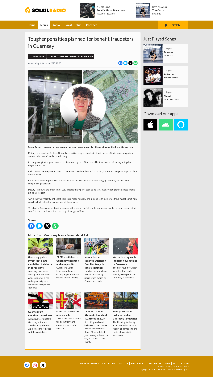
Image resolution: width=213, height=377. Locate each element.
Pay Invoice (109, 363)
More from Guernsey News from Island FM (72, 56)
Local (68, 25)
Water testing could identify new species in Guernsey (125, 252)
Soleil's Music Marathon (111, 10)
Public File (137, 363)
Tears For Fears (171, 99)
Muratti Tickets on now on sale (68, 304)
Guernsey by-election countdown (40, 304)
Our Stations (181, 363)
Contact (91, 25)
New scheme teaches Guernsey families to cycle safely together (96, 253)
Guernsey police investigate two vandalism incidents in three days (40, 253)
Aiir (187, 369)
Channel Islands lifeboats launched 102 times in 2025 (96, 306)
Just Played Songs (159, 38)
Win (78, 25)
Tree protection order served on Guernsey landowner (125, 306)
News (44, 25)
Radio (56, 25)
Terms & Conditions (158, 363)
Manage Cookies (89, 363)
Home (32, 25)
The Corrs (158, 10)
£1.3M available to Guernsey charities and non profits (68, 252)
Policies (123, 363)
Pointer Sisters (171, 77)
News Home (38, 56)
